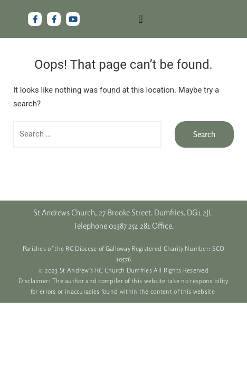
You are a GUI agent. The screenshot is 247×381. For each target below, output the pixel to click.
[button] (141, 19)
